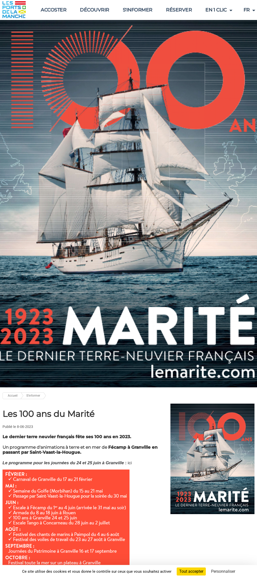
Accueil (13, 395)
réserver (179, 10)
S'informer (137, 10)
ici (130, 462)
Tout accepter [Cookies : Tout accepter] (191, 571)
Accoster (53, 10)
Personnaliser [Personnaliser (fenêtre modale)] (223, 571)
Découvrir (94, 10)
